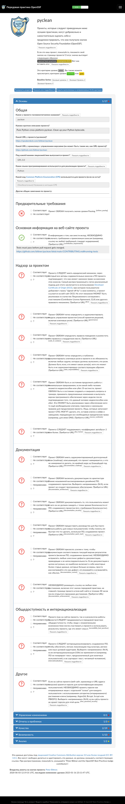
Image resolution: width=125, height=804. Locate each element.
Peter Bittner (51, 769)
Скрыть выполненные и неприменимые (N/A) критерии (79, 90)
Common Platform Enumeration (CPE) (43, 177)
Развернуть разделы (23, 90)
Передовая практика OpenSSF (24, 7)
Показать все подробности (44, 90)
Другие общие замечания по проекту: (34, 191)
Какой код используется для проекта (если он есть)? (58, 177)
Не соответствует (32, 214)
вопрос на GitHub (76, 802)
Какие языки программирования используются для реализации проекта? (51, 166)
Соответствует (32, 210)
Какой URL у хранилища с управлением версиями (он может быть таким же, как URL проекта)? (61, 146)
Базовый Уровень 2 (77, 80)
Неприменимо (32, 485)
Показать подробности (47, 48)
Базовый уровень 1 (60, 80)
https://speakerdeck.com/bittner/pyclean (34, 141)
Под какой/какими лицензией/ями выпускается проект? (43, 155)
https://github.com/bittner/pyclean (31, 150)
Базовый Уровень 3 (45, 83)
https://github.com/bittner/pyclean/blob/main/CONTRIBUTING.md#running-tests (57, 251)
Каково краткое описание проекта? (33, 125)
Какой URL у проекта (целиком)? (31, 137)
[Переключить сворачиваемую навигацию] (120, 7)
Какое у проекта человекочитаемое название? (38, 114)
